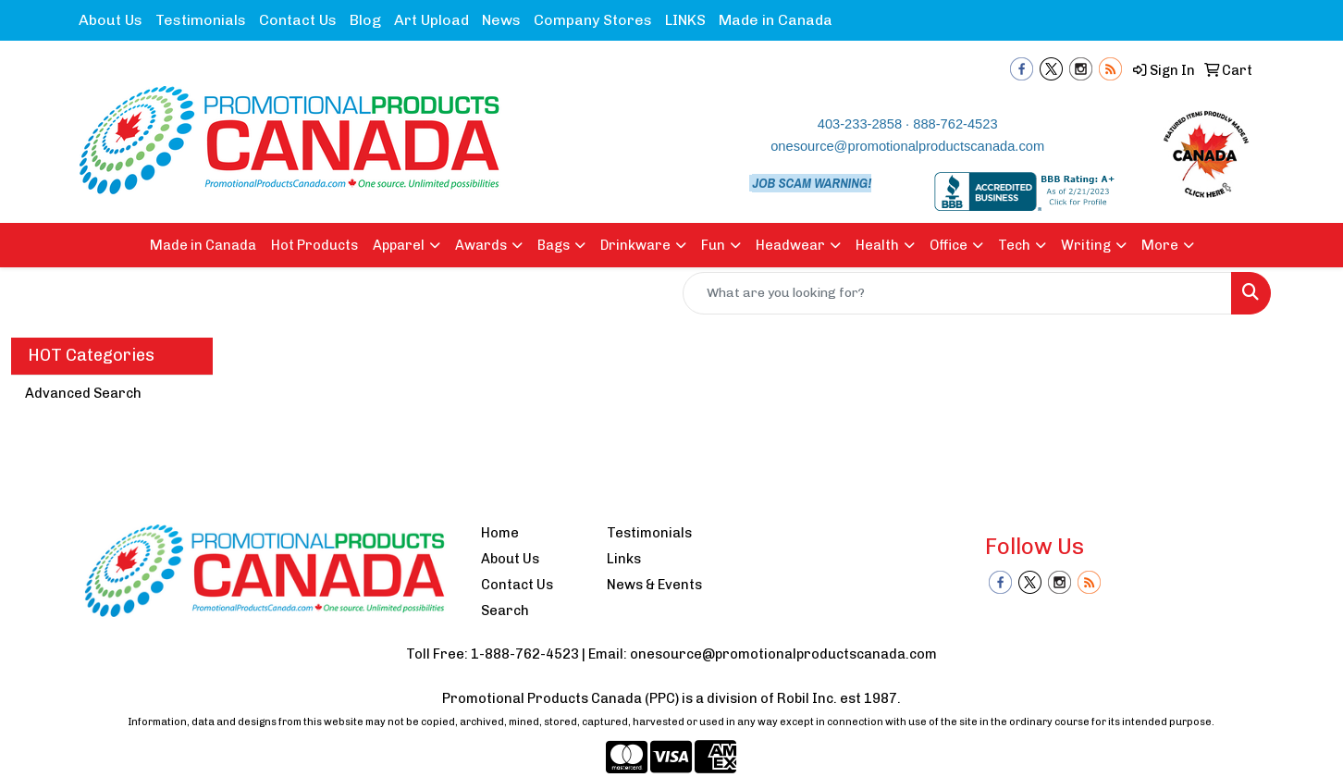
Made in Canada (775, 20)
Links (624, 558)
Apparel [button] (399, 245)
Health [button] (877, 245)
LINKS (685, 20)
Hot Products (314, 245)
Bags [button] (553, 245)
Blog (365, 20)
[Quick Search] (957, 293)
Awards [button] (481, 245)
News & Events (654, 584)
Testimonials (200, 20)
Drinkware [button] (635, 245)
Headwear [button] (790, 245)
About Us (110, 20)
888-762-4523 (955, 124)
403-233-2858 (860, 124)
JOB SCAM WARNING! (811, 183)
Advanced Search (83, 393)
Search (505, 610)
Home (500, 532)
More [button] (1159, 245)
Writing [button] (1086, 245)
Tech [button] (1014, 245)
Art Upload (431, 20)
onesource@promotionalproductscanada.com (907, 146)
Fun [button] (713, 245)
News (501, 20)
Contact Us (298, 20)
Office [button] (948, 245)
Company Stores (593, 20)
